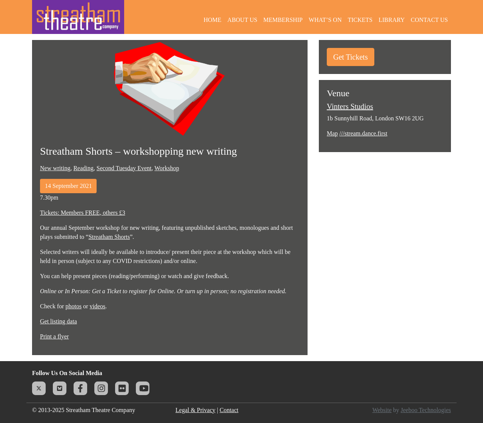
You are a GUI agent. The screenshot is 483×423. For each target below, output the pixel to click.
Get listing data (58, 321)
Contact (229, 410)
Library (391, 20)
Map (332, 133)
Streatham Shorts (109, 237)
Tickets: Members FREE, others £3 (82, 212)
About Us (242, 20)
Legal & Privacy (195, 410)
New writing (55, 168)
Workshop (166, 168)
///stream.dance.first (363, 133)
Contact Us (429, 20)
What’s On (325, 20)
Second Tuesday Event (124, 168)
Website (382, 410)
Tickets (360, 20)
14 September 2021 (68, 186)
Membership (283, 20)
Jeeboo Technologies (426, 410)
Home (212, 20)
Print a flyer (54, 336)
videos (98, 306)
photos (74, 306)
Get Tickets (350, 57)
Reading (83, 168)
